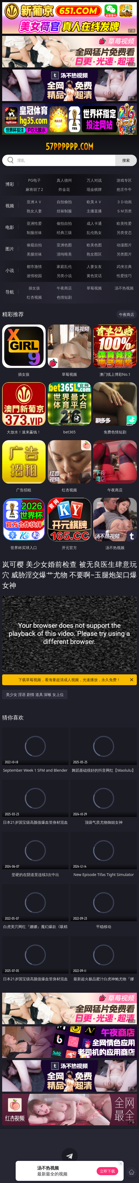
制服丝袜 (34, 232)
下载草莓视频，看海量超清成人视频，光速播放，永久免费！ (76, 680)
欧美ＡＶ (94, 201)
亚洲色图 (64, 244)
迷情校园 (34, 275)
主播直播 (94, 210)
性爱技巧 (124, 275)
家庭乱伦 (64, 266)
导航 (9, 292)
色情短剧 (64, 297)
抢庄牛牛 (124, 189)
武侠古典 (124, 266)
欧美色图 (94, 244)
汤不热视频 (124, 288)
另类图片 (124, 254)
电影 (9, 227)
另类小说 (64, 275)
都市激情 (34, 266)
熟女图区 (94, 254)
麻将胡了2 (34, 189)
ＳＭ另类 (124, 210)
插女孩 (34, 288)
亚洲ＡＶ (34, 201)
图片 (9, 249)
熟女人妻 (34, 210)
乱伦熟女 (94, 232)
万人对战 (94, 180)
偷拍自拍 (64, 223)
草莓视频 (94, 288)
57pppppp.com (69, 146)
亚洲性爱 (34, 223)
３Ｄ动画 (124, 201)
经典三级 (64, 232)
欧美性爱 (124, 223)
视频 (9, 206)
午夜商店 (64, 288)
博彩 (9, 184)
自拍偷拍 (64, 201)
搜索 (126, 160)
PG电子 (34, 180)
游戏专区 (124, 180)
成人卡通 (94, 223)
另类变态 (124, 232)
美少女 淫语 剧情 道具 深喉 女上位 (35, 694)
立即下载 (107, 1171)
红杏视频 (34, 297)
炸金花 (64, 189)
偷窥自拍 (34, 244)
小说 (9, 270)
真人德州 (64, 180)
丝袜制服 (64, 210)
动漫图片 (124, 244)
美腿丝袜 (34, 254)
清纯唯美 (64, 254)
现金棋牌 (94, 189)
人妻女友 (94, 266)
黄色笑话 (94, 275)
